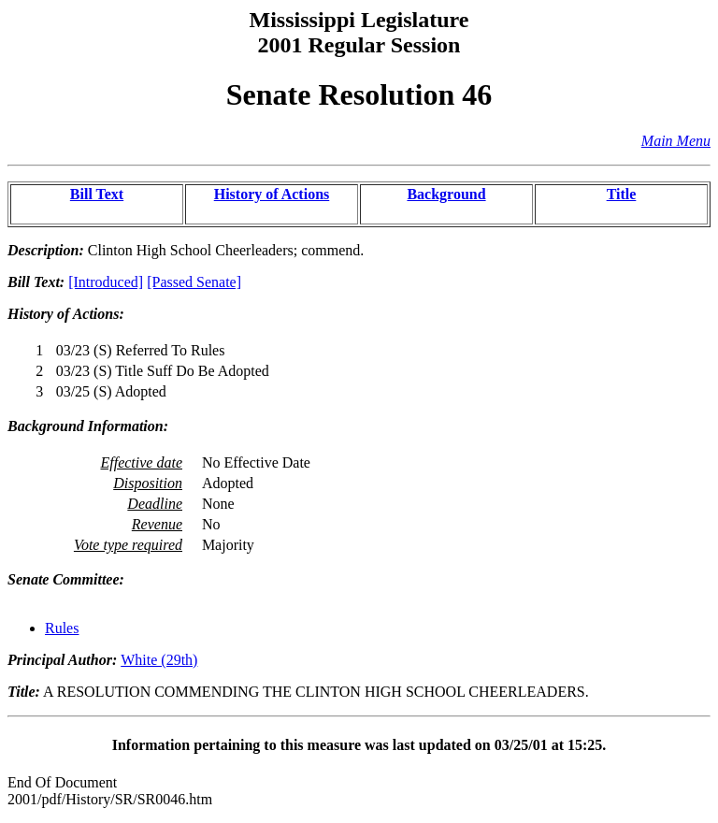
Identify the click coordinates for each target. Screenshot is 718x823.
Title (622, 194)
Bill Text (96, 194)
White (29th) (159, 660)
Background (446, 194)
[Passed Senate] (194, 282)
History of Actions (272, 194)
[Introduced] (105, 282)
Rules (62, 628)
